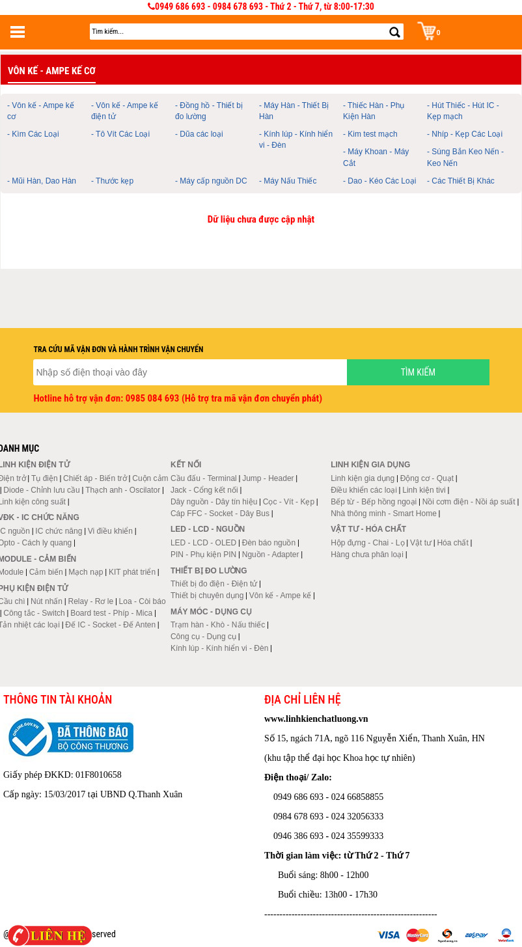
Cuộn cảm (150, 478)
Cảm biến (46, 572)
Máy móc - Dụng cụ (211, 611)
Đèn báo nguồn (268, 542)
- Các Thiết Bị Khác (461, 180)
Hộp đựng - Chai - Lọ (367, 542)
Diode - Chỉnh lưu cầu (41, 490)
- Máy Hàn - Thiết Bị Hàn (294, 111)
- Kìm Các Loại (33, 134)
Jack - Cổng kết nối (204, 490)
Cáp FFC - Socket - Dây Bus (220, 513)
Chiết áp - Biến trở (95, 478)
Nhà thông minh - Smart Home (384, 513)
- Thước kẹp (112, 180)
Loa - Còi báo (142, 601)
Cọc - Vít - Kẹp (288, 501)
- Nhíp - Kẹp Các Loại (464, 134)
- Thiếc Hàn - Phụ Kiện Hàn (373, 111)
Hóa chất (452, 542)
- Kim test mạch (370, 134)
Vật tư (421, 542)
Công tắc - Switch (33, 613)
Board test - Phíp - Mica (111, 613)
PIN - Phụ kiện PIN (203, 554)
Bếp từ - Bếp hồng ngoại (374, 501)
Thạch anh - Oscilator (122, 490)
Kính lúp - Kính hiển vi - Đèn (219, 648)
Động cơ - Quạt (427, 478)
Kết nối (186, 464)
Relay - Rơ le (90, 601)
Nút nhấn (46, 601)
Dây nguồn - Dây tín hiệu (214, 501)
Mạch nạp (85, 572)
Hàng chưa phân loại (367, 554)
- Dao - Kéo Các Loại (379, 180)
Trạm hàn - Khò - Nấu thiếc (218, 624)
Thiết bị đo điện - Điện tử (214, 583)
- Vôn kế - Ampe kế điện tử (124, 111)
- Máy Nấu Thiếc (287, 180)
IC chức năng (58, 531)
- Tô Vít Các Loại (120, 134)
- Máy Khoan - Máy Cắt (376, 157)
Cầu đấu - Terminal (204, 478)
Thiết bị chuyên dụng (207, 595)
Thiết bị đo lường (209, 570)
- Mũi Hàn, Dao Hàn (41, 180)
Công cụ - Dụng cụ (203, 636)
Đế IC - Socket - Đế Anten (110, 624)
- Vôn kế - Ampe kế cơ (40, 111)
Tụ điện (44, 478)
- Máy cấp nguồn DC (211, 180)
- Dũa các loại (199, 134)
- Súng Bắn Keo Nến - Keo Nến (465, 157)
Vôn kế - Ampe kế (280, 595)
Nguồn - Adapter (270, 554)
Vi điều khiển (110, 531)
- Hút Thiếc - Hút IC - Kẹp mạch (463, 111)
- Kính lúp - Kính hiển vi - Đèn (296, 140)
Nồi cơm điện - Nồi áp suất (468, 501)
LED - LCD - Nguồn (208, 529)
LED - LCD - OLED (203, 542)
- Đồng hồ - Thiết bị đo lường (209, 111)
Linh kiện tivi (423, 490)
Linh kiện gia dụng (362, 478)
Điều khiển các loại (364, 490)
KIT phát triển (132, 572)
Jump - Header (268, 478)
